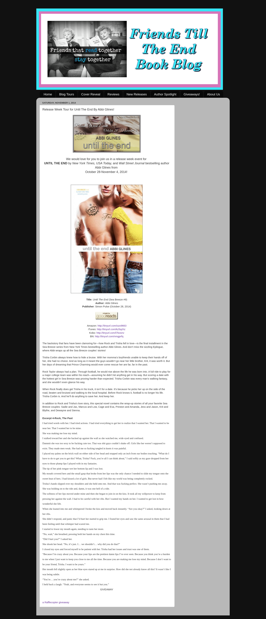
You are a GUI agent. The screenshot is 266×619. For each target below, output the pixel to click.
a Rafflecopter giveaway (55, 602)
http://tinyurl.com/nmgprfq (109, 336)
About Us (213, 94)
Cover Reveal (90, 94)
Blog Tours (66, 94)
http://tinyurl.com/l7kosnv (110, 332)
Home (48, 94)
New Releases (137, 94)
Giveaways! (192, 94)
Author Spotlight (165, 94)
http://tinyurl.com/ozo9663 (112, 325)
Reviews (113, 94)
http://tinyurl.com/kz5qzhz (111, 329)
